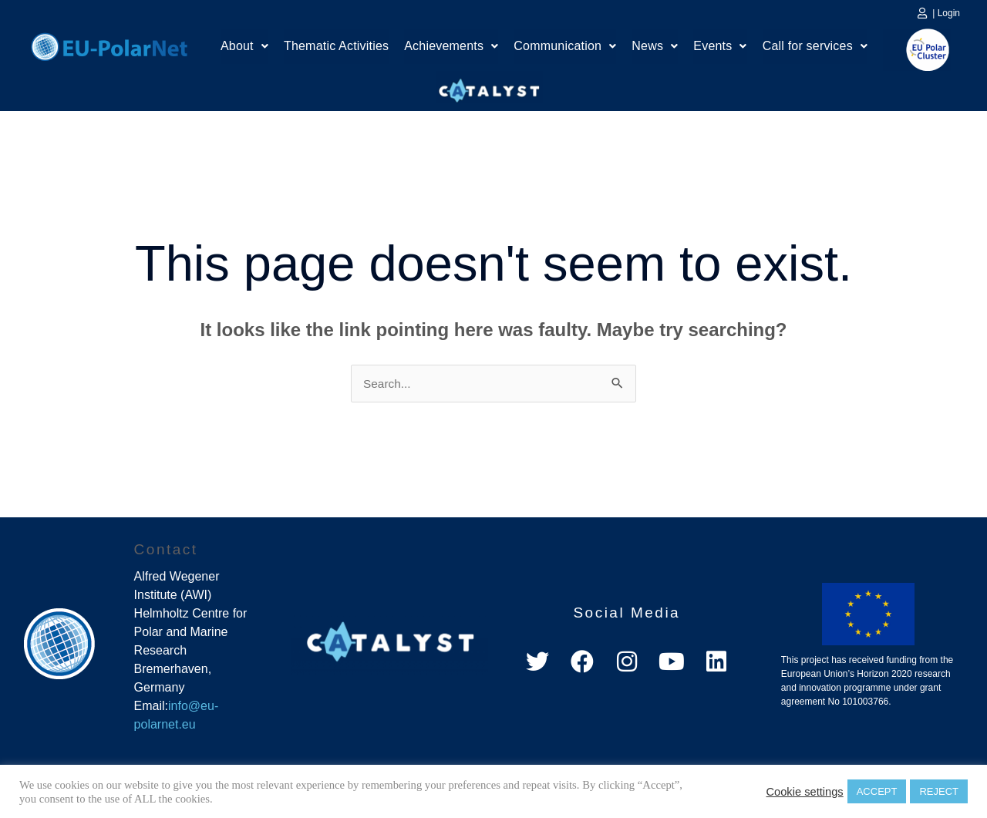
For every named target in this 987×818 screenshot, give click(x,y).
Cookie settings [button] (804, 792)
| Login (946, 13)
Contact (166, 550)
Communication (565, 48)
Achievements (451, 48)
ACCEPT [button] (877, 791)
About (244, 48)
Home (109, 45)
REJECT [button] (938, 791)
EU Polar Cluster (917, 50)
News (655, 48)
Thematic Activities (336, 48)
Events (719, 48)
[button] (244, 49)
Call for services (815, 48)
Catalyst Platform (489, 87)
